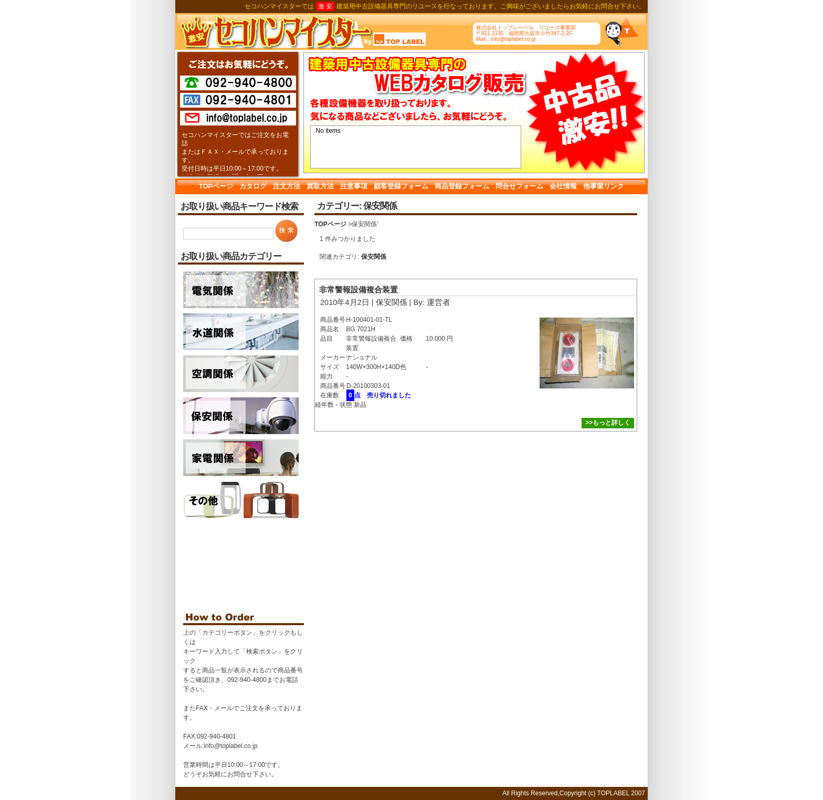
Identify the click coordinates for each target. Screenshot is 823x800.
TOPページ (216, 186)
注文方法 (286, 186)
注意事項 (353, 186)
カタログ (253, 186)
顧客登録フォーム (401, 186)
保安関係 (373, 256)
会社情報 (563, 186)
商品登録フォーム (462, 186)
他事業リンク (603, 186)
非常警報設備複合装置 (358, 290)
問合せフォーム (519, 186)
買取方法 (320, 186)
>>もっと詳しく (607, 422)
